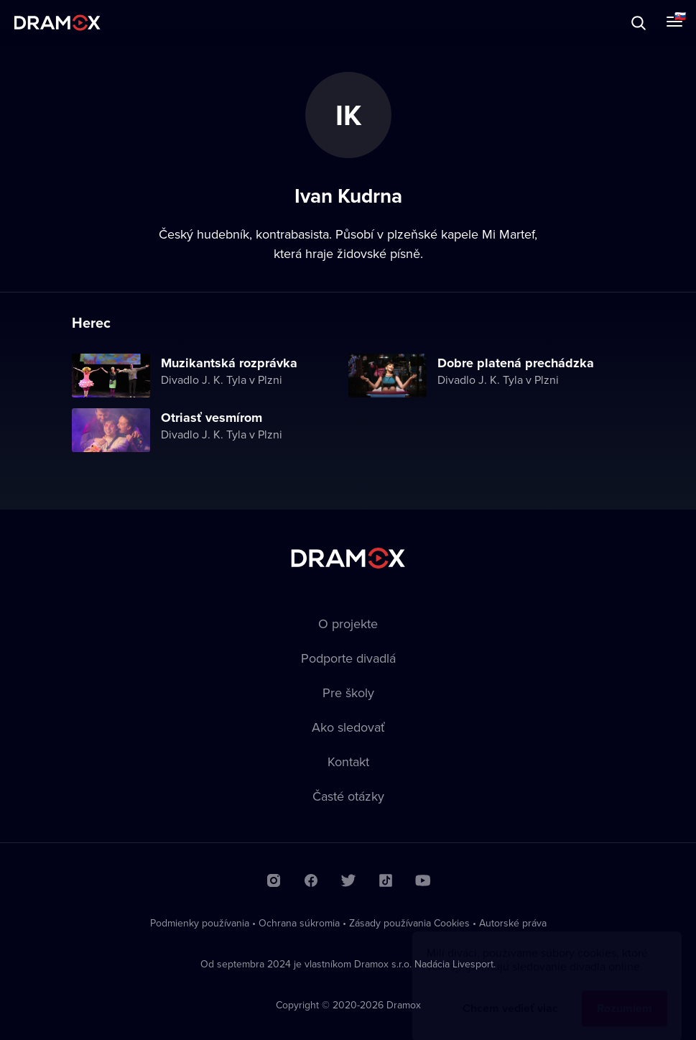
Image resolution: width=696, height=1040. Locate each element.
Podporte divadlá (348, 658)
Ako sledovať (348, 727)
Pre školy (348, 692)
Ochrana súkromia (299, 923)
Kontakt (348, 761)
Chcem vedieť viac (510, 994)
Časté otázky (348, 796)
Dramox (57, 22)
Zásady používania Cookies (409, 923)
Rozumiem (624, 994)
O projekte (348, 623)
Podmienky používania (199, 923)
